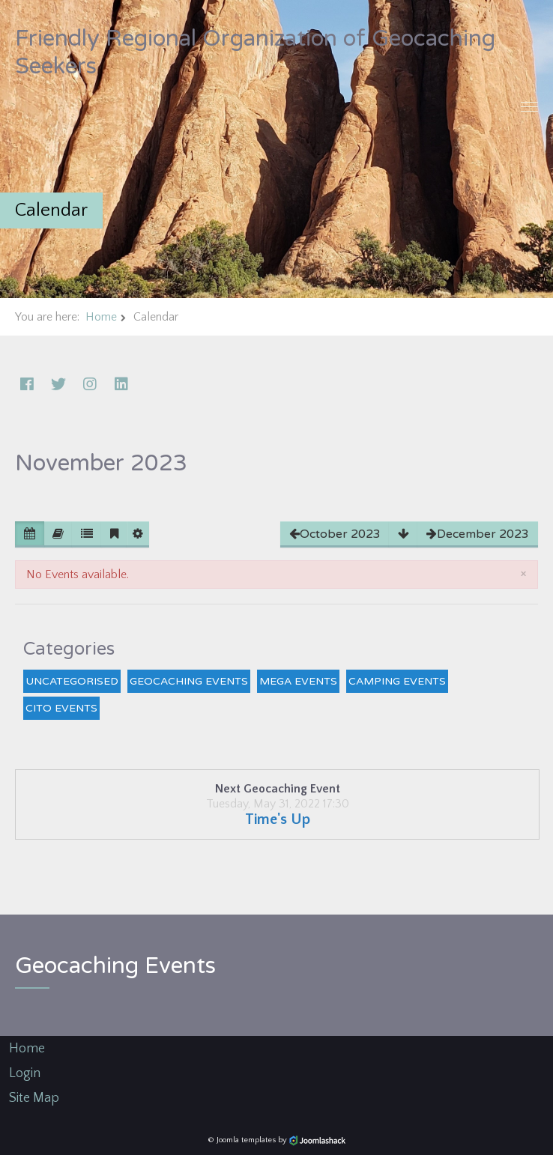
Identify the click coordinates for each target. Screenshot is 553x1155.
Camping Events (397, 681)
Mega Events (298, 681)
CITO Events (61, 708)
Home (101, 317)
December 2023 (477, 534)
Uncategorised (71, 681)
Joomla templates (246, 1140)
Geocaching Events (189, 681)
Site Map (34, 1098)
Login (24, 1073)
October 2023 (335, 534)
